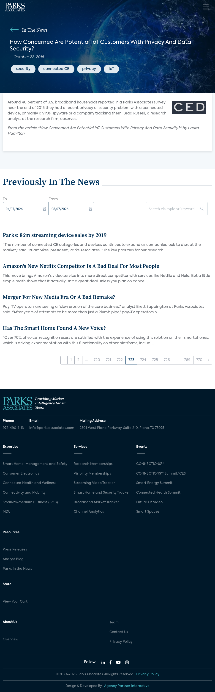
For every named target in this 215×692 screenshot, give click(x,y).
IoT (111, 69)
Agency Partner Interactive (127, 686)
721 (108, 360)
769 (187, 360)
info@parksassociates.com (51, 428)
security (23, 69)
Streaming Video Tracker (94, 483)
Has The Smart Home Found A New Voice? (54, 328)
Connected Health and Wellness (29, 483)
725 (155, 360)
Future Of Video (149, 502)
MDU (7, 511)
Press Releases (15, 549)
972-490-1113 (13, 428)
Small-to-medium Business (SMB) (30, 502)
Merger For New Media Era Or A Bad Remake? (59, 297)
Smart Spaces (147, 511)
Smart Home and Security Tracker (102, 492)
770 (199, 360)
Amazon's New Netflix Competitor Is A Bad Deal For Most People (81, 266)
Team (114, 622)
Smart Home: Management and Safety (35, 464)
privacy (89, 69)
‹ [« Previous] (64, 360)
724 (143, 360)
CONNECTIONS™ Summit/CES (161, 473)
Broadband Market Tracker (96, 502)
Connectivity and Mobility (24, 492)
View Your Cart (15, 601)
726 (167, 360)
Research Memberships (93, 464)
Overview (10, 639)
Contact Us (118, 632)
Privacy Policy (121, 641)
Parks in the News (17, 568)
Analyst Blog (13, 559)
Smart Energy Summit (154, 483)
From (53, 199)
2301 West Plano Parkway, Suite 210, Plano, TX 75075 (122, 428)
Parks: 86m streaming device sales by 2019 (54, 235)
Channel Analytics (89, 511)
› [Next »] (208, 360)
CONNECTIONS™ (150, 464)
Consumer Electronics (21, 473)
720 (97, 360)
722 (120, 360)
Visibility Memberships (92, 473)
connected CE (56, 69)
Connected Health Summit (158, 492)
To (5, 199)
